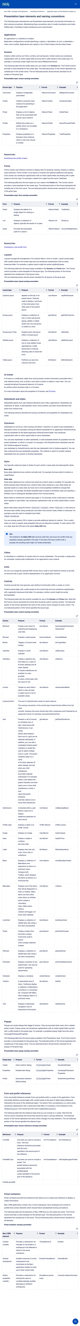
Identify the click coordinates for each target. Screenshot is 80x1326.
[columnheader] (8, 87)
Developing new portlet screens (15, 158)
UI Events (52, 391)
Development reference (37, 11)
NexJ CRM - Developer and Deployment (16, 11)
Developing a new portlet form (15, 247)
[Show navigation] (75, 1321)
